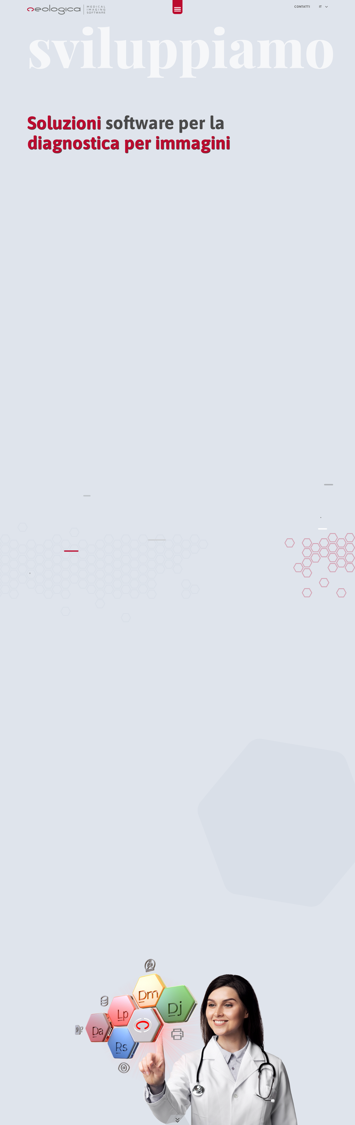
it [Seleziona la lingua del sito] (323, 6)
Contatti (302, 6)
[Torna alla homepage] (66, 10)
